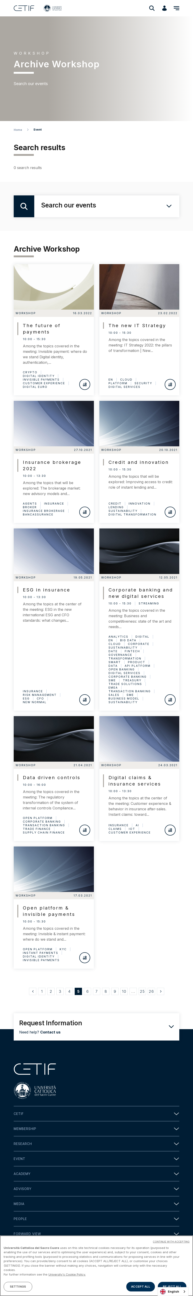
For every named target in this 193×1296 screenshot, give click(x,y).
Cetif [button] (96, 1114)
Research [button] (96, 1144)
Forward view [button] (96, 1234)
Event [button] (96, 1159)
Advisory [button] (96, 1189)
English (169, 1291)
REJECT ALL (172, 1286)
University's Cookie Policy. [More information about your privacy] (67, 1274)
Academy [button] (96, 1174)
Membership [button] (96, 1129)
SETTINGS (18, 1286)
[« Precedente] (32, 991)
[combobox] (173, 1291)
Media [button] (96, 1204)
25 (142, 991)
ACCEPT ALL (140, 1286)
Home (18, 129)
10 (124, 991)
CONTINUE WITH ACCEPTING (171, 1241)
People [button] (96, 1219)
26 (151, 991)
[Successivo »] (160, 991)
